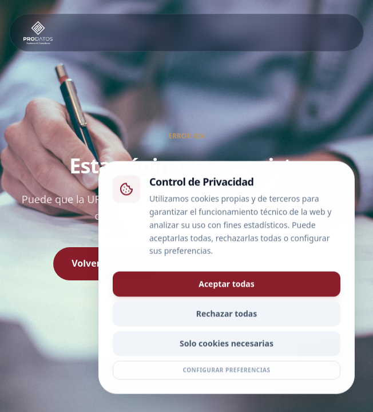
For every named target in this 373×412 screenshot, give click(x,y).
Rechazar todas (226, 315)
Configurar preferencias (226, 372)
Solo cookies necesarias (226, 345)
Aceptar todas (227, 285)
